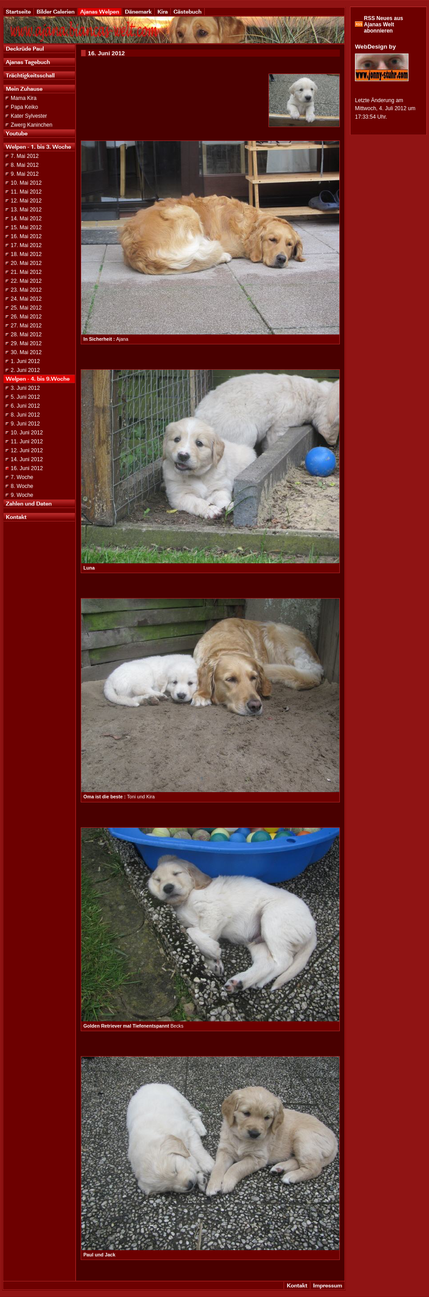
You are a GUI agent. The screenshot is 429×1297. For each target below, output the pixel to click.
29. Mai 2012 (26, 343)
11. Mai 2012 (26, 192)
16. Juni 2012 (27, 468)
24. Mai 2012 (26, 299)
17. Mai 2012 (26, 245)
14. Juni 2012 (27, 459)
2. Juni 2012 (25, 370)
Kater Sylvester (29, 116)
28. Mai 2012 (26, 334)
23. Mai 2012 (26, 290)
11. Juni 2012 (27, 441)
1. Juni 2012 (25, 361)
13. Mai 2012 (26, 210)
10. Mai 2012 (26, 183)
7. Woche (22, 477)
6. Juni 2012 (25, 406)
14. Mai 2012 (26, 218)
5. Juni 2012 (25, 397)
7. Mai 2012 (25, 156)
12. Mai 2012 (26, 201)
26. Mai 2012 (26, 317)
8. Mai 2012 (25, 165)
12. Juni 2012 (27, 450)
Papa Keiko (24, 107)
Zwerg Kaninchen (31, 125)
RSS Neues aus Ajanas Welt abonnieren (383, 24)
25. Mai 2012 (26, 308)
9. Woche (22, 495)
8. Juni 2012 (25, 415)
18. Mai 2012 (26, 254)
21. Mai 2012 (26, 272)
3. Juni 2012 (25, 388)
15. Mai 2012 (26, 227)
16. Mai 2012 (26, 236)
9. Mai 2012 (25, 174)
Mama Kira (24, 98)
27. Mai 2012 (26, 325)
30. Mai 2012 (26, 352)
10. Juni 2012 (27, 433)
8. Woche (22, 486)
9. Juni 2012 (25, 424)
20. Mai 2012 (26, 263)
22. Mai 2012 (26, 281)
